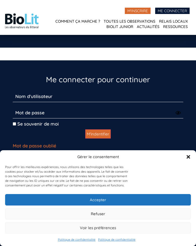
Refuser (98, 213)
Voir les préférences (98, 227)
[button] (188, 156)
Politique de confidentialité (76, 239)
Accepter (98, 199)
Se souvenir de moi (36, 124)
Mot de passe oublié (34, 146)
